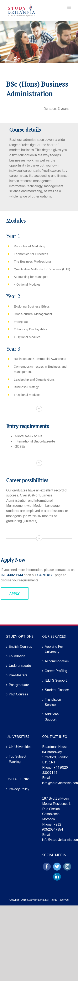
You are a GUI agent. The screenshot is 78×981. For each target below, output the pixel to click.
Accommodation (57, 661)
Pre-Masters (18, 675)
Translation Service (53, 702)
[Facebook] (47, 867)
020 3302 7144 (12, 575)
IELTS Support (56, 680)
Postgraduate (19, 685)
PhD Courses (18, 694)
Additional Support (52, 716)
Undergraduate (20, 665)
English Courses (20, 646)
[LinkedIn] (57, 877)
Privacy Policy (19, 789)
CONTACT (45, 575)
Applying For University (54, 649)
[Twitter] (57, 867)
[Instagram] (67, 867)
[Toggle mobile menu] (69, 7)
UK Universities (20, 747)
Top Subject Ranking (17, 759)
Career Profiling (56, 671)
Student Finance (57, 690)
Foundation (17, 656)
